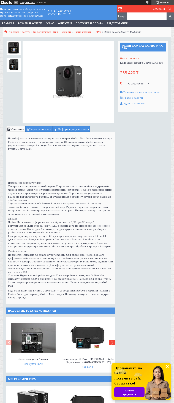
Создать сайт (27, 2)
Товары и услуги (30, 23)
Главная (8, 23)
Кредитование (117, 23)
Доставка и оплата (89, 23)
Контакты (65, 23)
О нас (50, 23)
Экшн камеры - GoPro (88, 31)
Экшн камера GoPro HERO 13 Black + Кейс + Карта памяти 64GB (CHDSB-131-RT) (88, 360)
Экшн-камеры (62, 31)
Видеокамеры (42, 31)
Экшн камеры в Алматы (33, 359)
